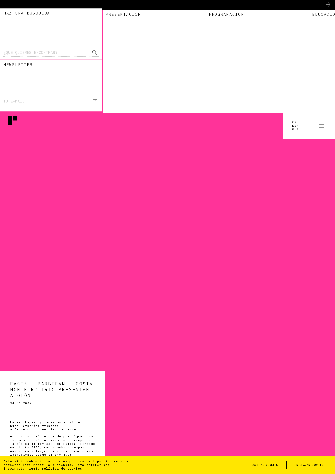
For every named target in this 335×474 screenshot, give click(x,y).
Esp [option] (295, 13)
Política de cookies (62, 468)
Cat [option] (295, 9)
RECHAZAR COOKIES (310, 465)
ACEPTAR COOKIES (265, 465)
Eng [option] (295, 16)
